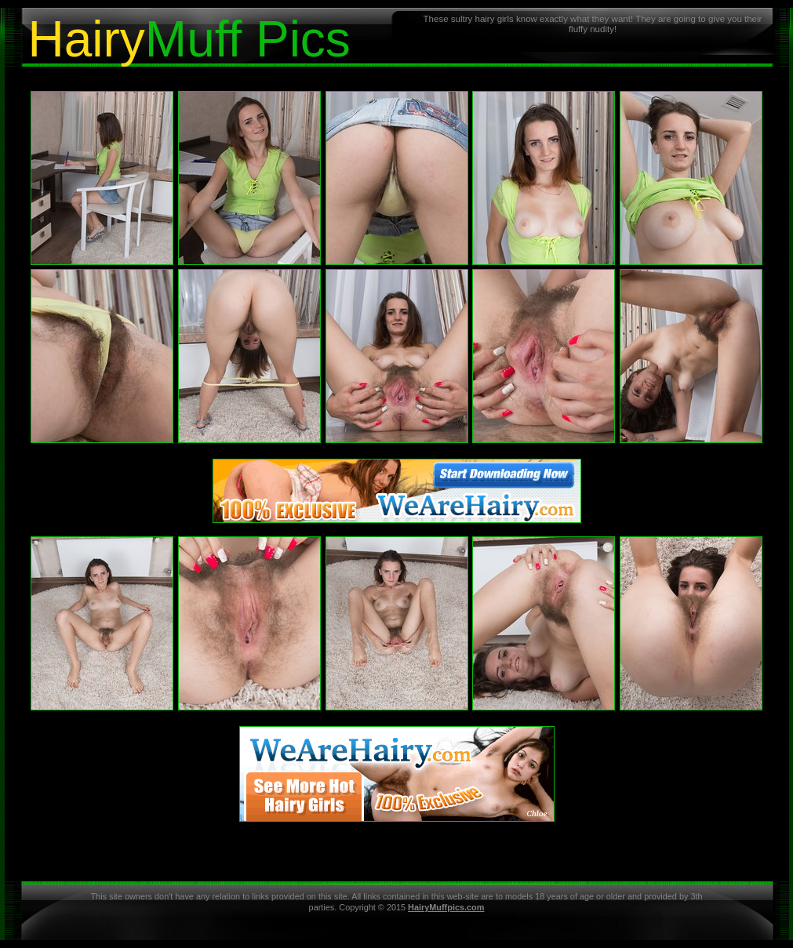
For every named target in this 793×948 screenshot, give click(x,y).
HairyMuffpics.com (446, 907)
